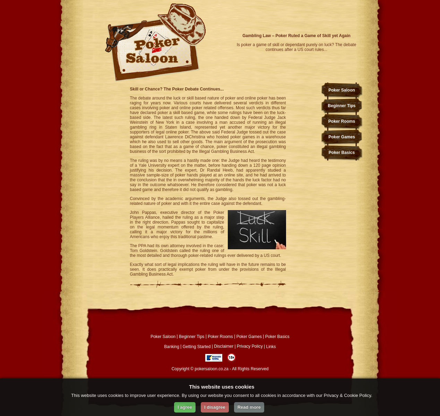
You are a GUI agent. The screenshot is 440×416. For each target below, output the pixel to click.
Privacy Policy (250, 346)
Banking (171, 346)
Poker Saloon (341, 90)
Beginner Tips (342, 105)
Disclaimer (223, 346)
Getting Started (197, 346)
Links (271, 346)
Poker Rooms (341, 121)
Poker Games (341, 137)
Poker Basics (342, 152)
